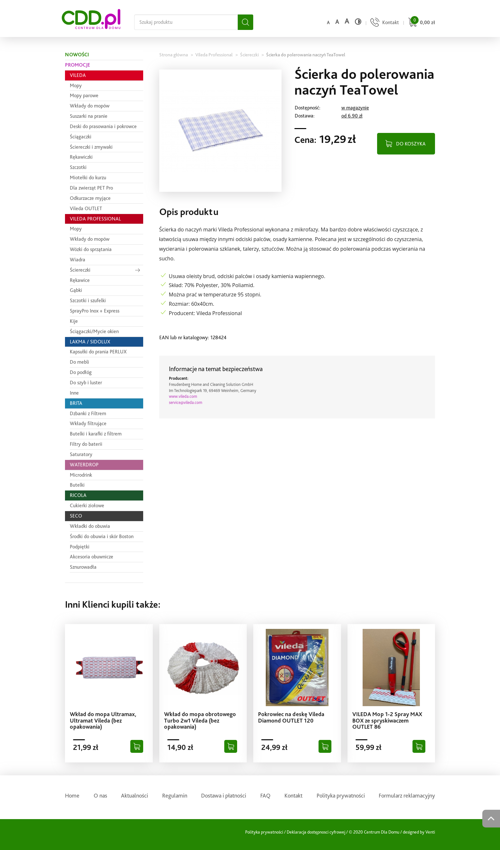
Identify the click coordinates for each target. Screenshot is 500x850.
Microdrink (81, 475)
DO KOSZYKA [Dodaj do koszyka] (411, 144)
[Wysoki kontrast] (358, 21)
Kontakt (293, 795)
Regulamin (174, 795)
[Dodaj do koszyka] (136, 746)
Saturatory (81, 454)
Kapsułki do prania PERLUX (98, 352)
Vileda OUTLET (86, 208)
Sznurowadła (83, 567)
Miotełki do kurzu (88, 177)
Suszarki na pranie (88, 116)
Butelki (77, 485)
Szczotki (78, 167)
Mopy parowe (84, 95)
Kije (74, 321)
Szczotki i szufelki (88, 300)
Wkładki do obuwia (90, 526)
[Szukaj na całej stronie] (186, 22)
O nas (100, 795)
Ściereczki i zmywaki (91, 147)
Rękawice (80, 280)
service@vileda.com (185, 402)
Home (72, 795)
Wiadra (77, 260)
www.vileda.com (183, 396)
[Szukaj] (245, 22)
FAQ (265, 795)
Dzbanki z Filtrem (88, 413)
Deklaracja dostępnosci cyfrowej (316, 832)
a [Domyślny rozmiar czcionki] (328, 22)
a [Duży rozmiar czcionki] (347, 21)
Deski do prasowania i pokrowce (103, 126)
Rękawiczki (81, 157)
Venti (430, 832)
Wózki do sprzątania (91, 249)
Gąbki (76, 290)
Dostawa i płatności (223, 795)
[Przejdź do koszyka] (420, 23)
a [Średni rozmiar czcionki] (337, 22)
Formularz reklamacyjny (407, 795)
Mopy (76, 85)
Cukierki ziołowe (87, 505)
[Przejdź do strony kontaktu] (384, 23)
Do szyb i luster (86, 382)
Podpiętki (79, 547)
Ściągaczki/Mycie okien (94, 331)
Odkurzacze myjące (90, 198)
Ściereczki (80, 270)
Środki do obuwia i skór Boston (102, 536)
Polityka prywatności (341, 795)
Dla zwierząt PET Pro (91, 188)
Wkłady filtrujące (88, 423)
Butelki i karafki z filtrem (96, 434)
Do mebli (79, 362)
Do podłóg (81, 372)
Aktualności (134, 795)
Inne (74, 393)
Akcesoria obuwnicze (91, 557)
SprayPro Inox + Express (94, 311)
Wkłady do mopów (89, 106)
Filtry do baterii (86, 444)
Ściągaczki (80, 137)
